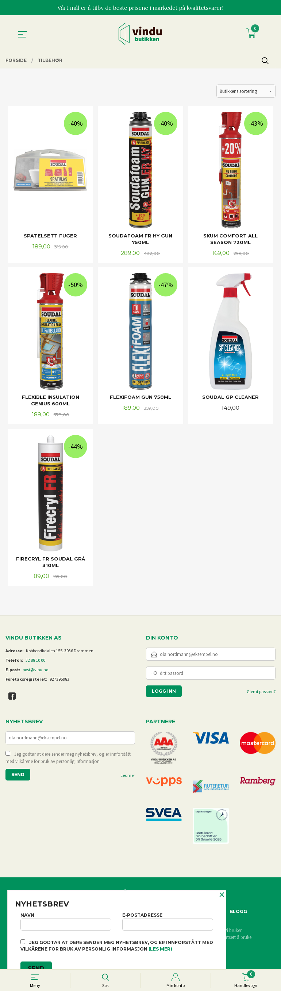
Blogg (238, 913)
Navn (65, 920)
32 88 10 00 (35, 662)
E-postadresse (167, 920)
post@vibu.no (35, 672)
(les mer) (160, 949)
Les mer (127, 778)
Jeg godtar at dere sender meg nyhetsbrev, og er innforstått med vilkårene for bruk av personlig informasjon (68, 761)
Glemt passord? (261, 694)
